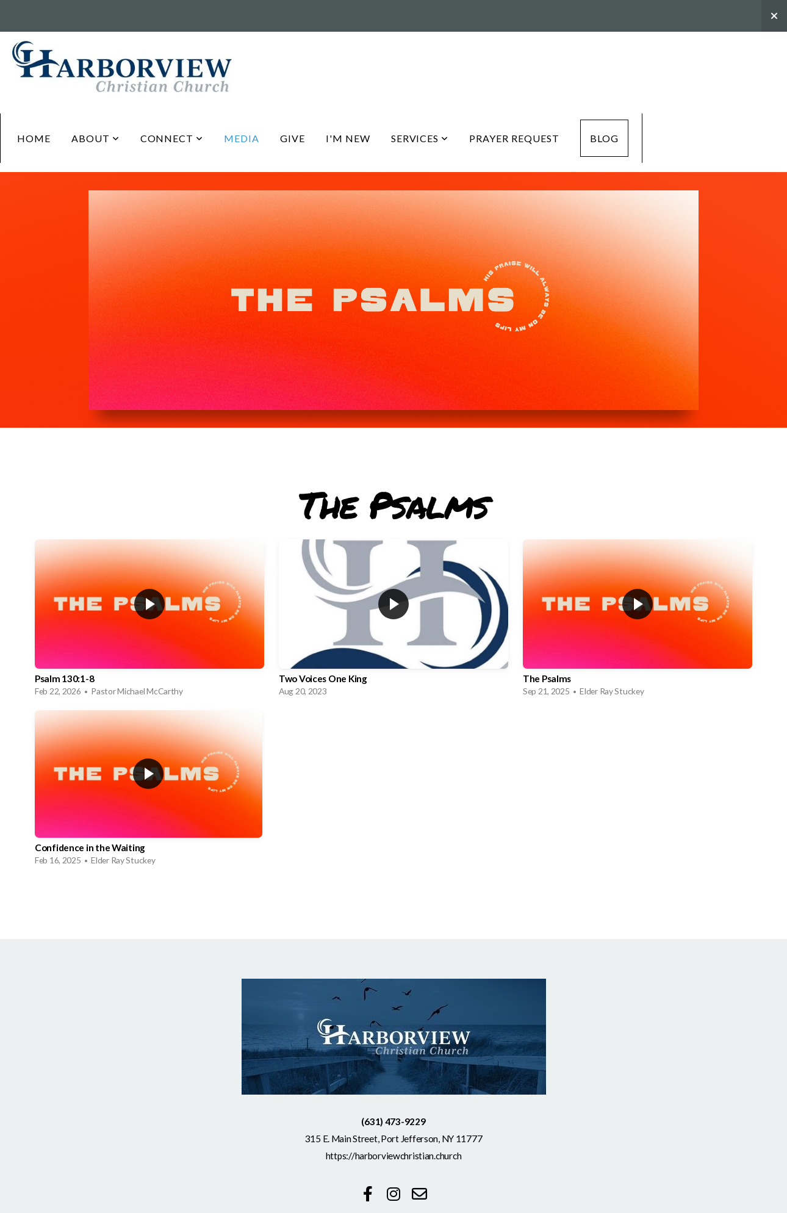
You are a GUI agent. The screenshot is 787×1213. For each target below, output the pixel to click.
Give (292, 138)
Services (420, 138)
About (95, 138)
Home (34, 138)
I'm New (348, 138)
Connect (172, 138)
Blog (604, 138)
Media (241, 138)
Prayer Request (514, 138)
